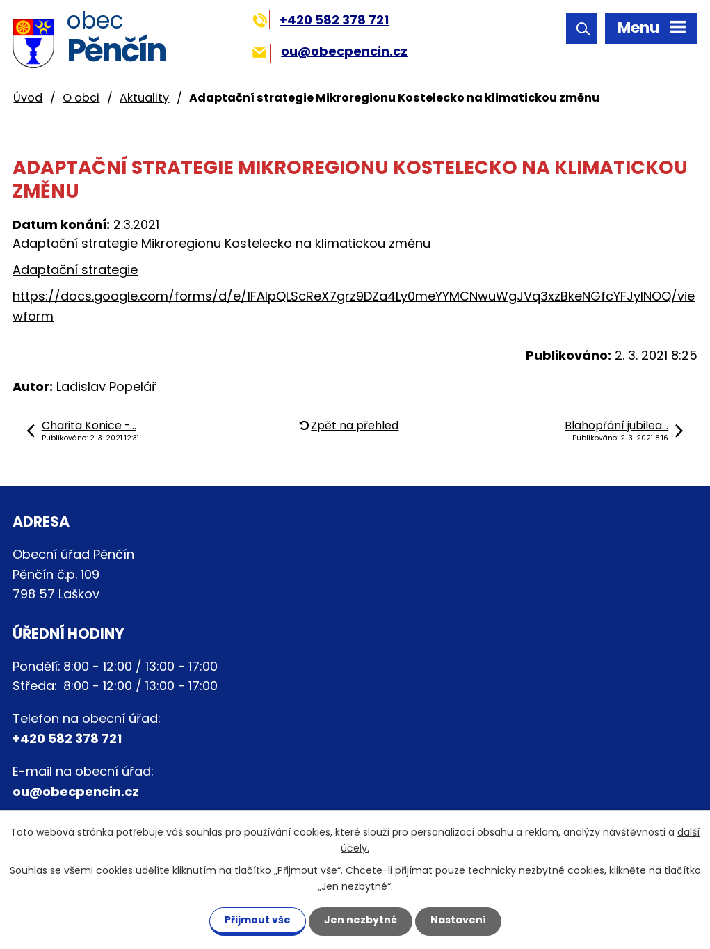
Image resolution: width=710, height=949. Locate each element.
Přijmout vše (258, 920)
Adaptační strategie (75, 269)
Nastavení (458, 920)
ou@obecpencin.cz (330, 51)
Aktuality (144, 98)
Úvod (27, 98)
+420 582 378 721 (320, 20)
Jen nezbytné (360, 920)
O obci (81, 98)
